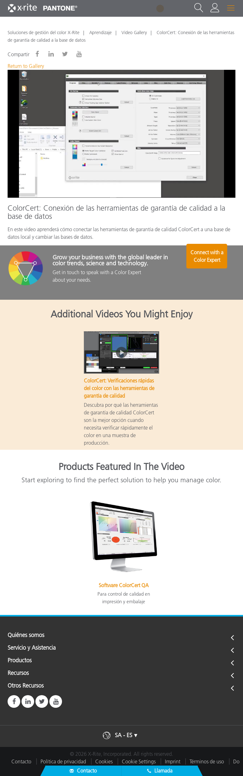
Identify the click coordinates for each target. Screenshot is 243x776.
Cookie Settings (139, 761)
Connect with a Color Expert (210, 269)
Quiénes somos (26, 635)
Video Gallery (134, 32)
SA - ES (123, 735)
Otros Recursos (26, 686)
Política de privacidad (63, 761)
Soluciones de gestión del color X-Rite (43, 32)
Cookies (104, 761)
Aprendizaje (100, 32)
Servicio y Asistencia (32, 648)
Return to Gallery (26, 66)
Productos (20, 661)
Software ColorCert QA (124, 585)
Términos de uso (207, 761)
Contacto (21, 761)
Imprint (172, 761)
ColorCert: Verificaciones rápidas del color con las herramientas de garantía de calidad (119, 388)
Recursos (18, 673)
